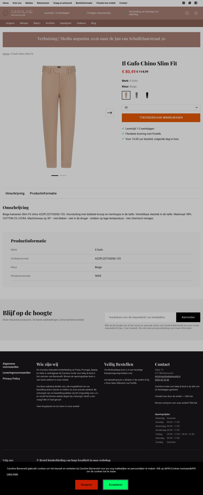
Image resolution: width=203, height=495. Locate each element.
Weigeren (86, 484)
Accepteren (115, 484)
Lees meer (12, 474)
